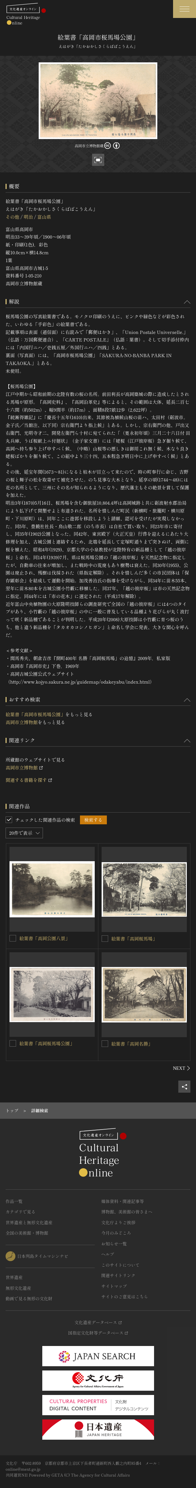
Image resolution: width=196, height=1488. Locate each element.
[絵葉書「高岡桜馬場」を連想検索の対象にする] (105, 938)
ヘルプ (107, 1254)
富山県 (44, 217)
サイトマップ (114, 1286)
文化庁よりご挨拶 (118, 1222)
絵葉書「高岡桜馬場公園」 (46, 1043)
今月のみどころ (116, 1233)
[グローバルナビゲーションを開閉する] (184, 9)
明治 (28, 217)
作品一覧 (14, 1201)
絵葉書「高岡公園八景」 (44, 938)
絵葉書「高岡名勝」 (132, 1043)
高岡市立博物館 (22, 722)
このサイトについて (120, 1265)
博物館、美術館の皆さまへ (126, 1212)
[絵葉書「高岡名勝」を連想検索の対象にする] (105, 1043)
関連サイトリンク (118, 1275)
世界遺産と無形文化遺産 (29, 1222)
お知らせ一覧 (114, 1244)
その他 (12, 217)
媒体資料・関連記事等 (122, 1201)
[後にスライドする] (181, 1068)
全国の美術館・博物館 (27, 1233)
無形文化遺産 (18, 1288)
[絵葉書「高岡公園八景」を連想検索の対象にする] (13, 938)
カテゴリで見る (20, 1212)
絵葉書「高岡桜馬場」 (134, 938)
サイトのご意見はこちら (124, 1296)
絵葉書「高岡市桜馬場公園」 (35, 714)
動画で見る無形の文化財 (29, 1298)
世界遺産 (14, 1277)
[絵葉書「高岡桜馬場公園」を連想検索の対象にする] (13, 1043)
